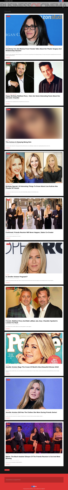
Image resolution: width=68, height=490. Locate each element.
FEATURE (11, 94)
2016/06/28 (17, 234)
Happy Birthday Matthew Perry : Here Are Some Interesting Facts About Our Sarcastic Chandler (33, 97)
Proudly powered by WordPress (28, 488)
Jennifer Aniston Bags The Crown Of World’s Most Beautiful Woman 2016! (32, 367)
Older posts (7, 469)
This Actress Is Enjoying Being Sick (18, 142)
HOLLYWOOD (14, 94)
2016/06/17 (17, 278)
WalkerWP (43, 488)
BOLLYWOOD (7, 94)
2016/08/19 (17, 99)
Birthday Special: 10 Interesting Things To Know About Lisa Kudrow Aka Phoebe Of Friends (32, 187)
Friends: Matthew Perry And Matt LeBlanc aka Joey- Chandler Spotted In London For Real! (32, 322)
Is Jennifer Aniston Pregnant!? (17, 277)
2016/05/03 (17, 324)
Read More (7, 57)
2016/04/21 (17, 368)
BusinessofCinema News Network (10, 52)
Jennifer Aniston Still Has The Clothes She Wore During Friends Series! (31, 412)
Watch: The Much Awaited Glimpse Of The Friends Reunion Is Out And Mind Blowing (33, 457)
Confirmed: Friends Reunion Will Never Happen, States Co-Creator (29, 232)
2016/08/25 (17, 52)
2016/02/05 (17, 460)
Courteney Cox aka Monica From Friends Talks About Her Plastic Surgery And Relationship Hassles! (34, 49)
